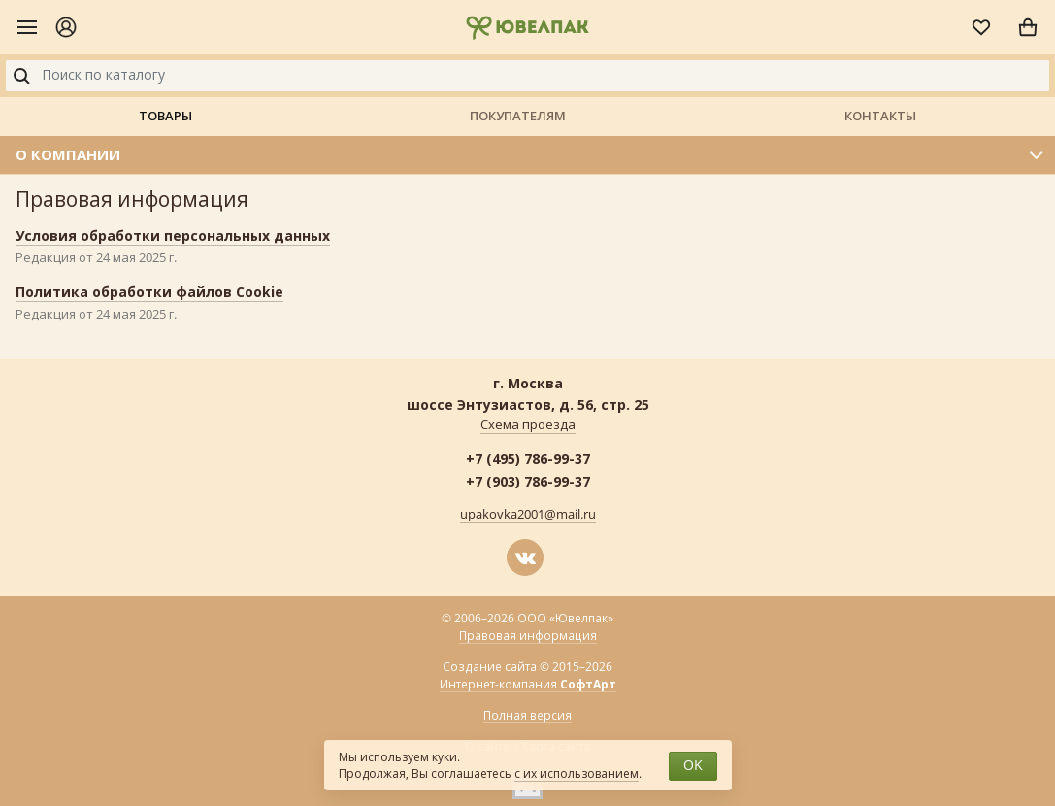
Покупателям (518, 115)
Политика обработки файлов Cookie (149, 292)
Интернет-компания (528, 685)
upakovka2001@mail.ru (528, 514)
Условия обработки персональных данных (173, 235)
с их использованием (576, 774)
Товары (165, 115)
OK (693, 765)
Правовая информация (528, 636)
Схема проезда (528, 425)
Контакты (880, 115)
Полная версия (527, 715)
